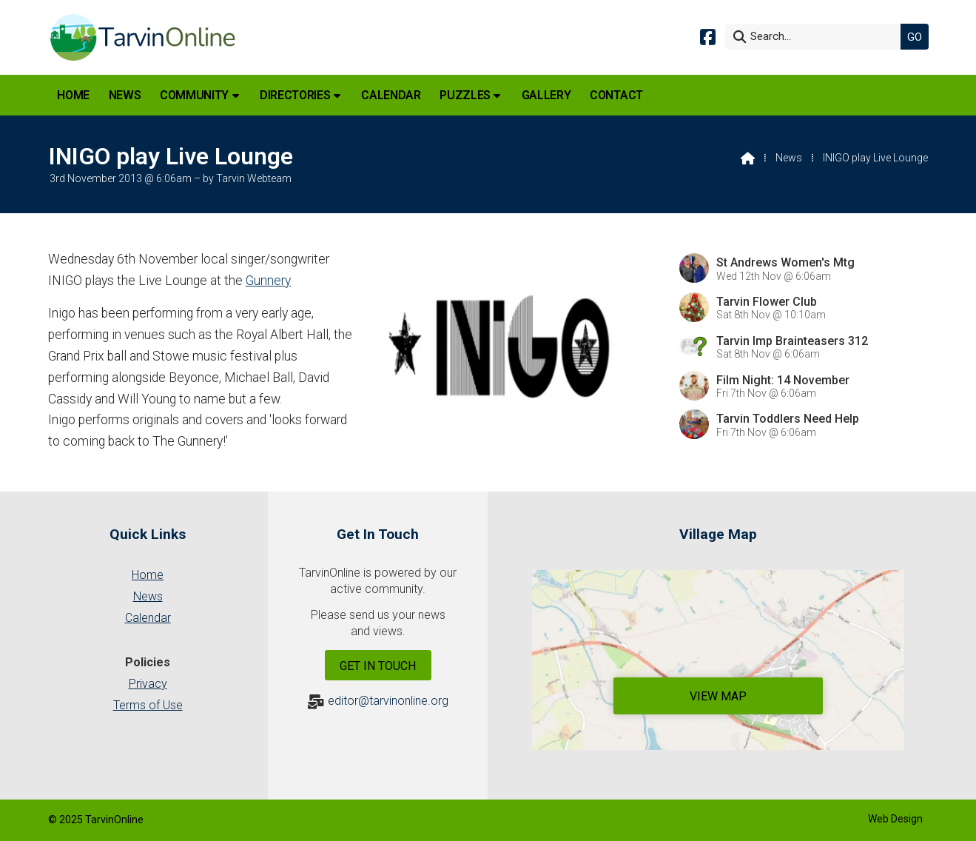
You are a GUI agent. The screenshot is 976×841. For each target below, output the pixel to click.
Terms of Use (148, 705)
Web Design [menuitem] (895, 819)
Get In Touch (378, 666)
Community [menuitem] (194, 95)
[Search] (817, 37)
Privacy (148, 684)
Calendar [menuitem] (390, 95)
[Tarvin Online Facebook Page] (708, 36)
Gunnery (268, 280)
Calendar (148, 618)
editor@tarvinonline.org (388, 701)
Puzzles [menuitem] (465, 95)
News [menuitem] (125, 95)
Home (148, 575)
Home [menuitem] (73, 95)
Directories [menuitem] (295, 95)
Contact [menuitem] (616, 95)
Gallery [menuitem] (546, 95)
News (788, 158)
